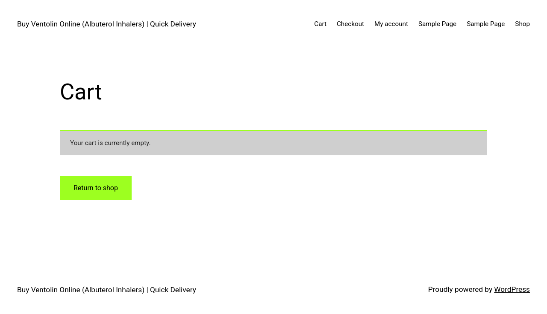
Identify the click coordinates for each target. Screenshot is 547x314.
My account (391, 24)
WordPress (512, 289)
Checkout (350, 24)
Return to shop (96, 188)
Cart (320, 24)
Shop (522, 24)
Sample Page (437, 24)
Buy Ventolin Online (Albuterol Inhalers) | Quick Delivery (106, 24)
